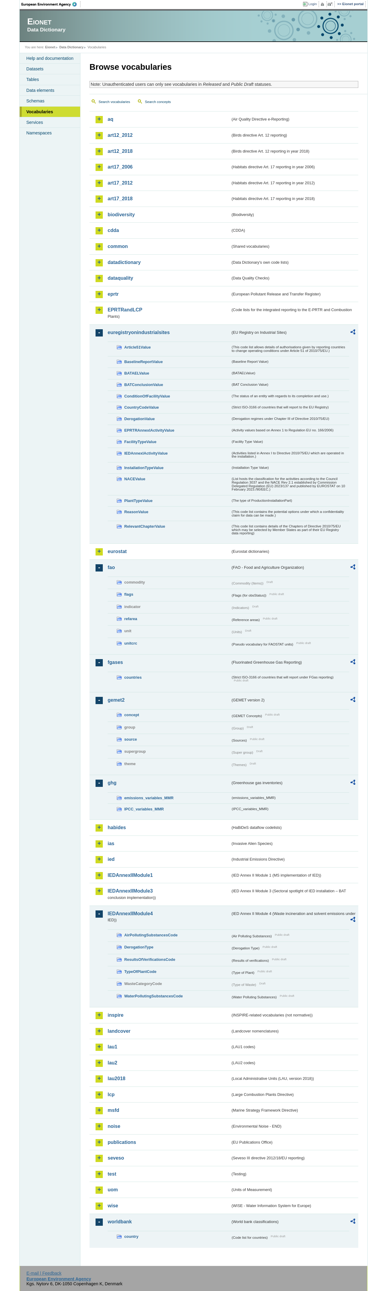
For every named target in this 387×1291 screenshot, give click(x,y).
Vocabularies (39, 111)
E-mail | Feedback (43, 1273)
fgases (115, 662)
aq (110, 119)
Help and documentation (49, 58)
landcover (119, 1031)
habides (117, 827)
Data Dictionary (71, 47)
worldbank (120, 1221)
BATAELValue (136, 373)
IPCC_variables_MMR (144, 809)
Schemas (35, 100)
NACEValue (134, 479)
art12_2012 (120, 135)
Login (312, 4)
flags (128, 594)
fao (111, 567)
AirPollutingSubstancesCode (150, 935)
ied (111, 859)
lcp (111, 1094)
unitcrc (130, 643)
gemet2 (116, 700)
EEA (51, 4)
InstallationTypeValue (144, 467)
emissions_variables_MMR (149, 798)
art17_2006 (120, 166)
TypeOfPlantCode (140, 971)
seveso (116, 1158)
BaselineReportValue (143, 361)
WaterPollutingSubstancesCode (153, 996)
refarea (130, 619)
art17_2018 (120, 198)
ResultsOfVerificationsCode (149, 959)
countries (133, 677)
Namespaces (39, 132)
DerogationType (138, 947)
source (130, 739)
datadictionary (124, 262)
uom (113, 1189)
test (112, 1174)
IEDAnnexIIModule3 (130, 890)
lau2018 (116, 1078)
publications (122, 1142)
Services (34, 122)
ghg (112, 782)
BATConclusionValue (143, 384)
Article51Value (137, 347)
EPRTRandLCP (125, 309)
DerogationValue (139, 419)
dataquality (120, 278)
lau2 (112, 1062)
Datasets (35, 68)
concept (131, 715)
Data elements (40, 90)
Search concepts (158, 102)
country (131, 1236)
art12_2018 (120, 151)
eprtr (113, 294)
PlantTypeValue (138, 500)
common (118, 246)
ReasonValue (136, 512)
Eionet (50, 47)
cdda (113, 230)
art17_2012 (120, 182)
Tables (32, 79)
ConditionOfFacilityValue (147, 396)
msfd (113, 1110)
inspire (115, 1015)
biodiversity (121, 214)
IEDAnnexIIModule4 (130, 913)
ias (111, 843)
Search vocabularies (114, 102)
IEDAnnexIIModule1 (130, 875)
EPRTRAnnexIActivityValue (149, 430)
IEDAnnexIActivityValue (146, 453)
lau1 (112, 1046)
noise (114, 1126)
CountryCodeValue (141, 407)
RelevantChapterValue (144, 526)
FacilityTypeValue (140, 441)
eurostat (117, 551)
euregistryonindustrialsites (139, 332)
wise (113, 1205)
